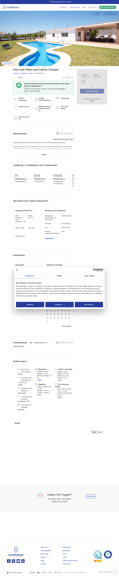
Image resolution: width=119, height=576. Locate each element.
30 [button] (69, 318)
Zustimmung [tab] (29, 276)
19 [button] (54, 314)
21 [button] (62, 314)
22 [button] (65, 314)
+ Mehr (43, 149)
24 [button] (47, 318)
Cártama (30, 73)
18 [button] (51, 314)
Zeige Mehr (50, 238)
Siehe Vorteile (35, 91)
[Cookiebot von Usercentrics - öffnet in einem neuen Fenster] (94, 270)
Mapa (94, 432)
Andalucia (16, 73)
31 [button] (47, 321)
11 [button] (51, 310)
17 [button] (47, 314)
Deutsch (92, 7)
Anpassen (59, 304)
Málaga (23, 73)
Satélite (100, 432)
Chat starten (91, 496)
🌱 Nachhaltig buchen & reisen (59, 2)
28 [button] (62, 318)
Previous (13, 180)
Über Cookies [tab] (90, 276)
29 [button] (65, 318)
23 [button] (69, 314)
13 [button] (58, 310)
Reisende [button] (63, 7)
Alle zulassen (89, 304)
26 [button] (54, 318)
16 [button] (69, 310)
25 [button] (51, 318)
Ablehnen (30, 304)
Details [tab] (59, 276)
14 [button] (62, 310)
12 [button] (54, 310)
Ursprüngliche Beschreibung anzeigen (63, 139)
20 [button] (58, 314)
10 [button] (47, 310)
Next (74, 180)
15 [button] (65, 310)
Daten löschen (66, 326)
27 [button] (58, 318)
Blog (84, 7)
